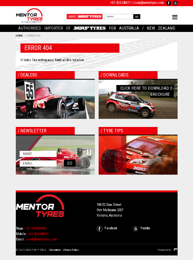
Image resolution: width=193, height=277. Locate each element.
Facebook (110, 228)
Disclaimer (55, 250)
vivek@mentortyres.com (148, 3)
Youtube (145, 228)
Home (19, 35)
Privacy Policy (71, 250)
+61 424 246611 (120, 3)
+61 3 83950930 (35, 228)
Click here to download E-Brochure (147, 91)
